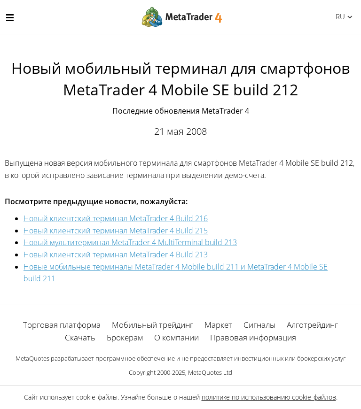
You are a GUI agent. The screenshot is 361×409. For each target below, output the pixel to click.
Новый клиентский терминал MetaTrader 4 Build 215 (116, 230)
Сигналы (259, 324)
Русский (338, 16)
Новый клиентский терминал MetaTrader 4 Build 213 (116, 254)
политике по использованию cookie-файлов (269, 397)
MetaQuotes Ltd (210, 372)
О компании (176, 337)
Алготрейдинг (312, 324)
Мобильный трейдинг (152, 324)
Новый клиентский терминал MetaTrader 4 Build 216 (116, 218)
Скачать (80, 337)
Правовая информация (253, 337)
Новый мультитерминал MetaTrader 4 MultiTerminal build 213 (130, 242)
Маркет (218, 324)
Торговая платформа (62, 324)
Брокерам (125, 337)
